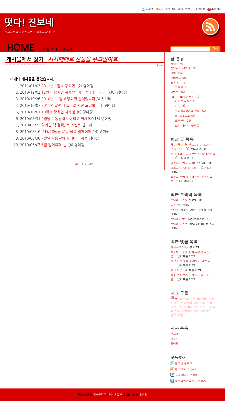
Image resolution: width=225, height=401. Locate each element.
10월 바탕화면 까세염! (59, 112)
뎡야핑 (174, 343)
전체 (177, 64)
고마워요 (178, 78)
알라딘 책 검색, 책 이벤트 (61, 125)
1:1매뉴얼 (197, 311)
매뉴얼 (177, 83)
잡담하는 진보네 (183, 68)
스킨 (196, 307)
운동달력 (186, 303)
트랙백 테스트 (179, 224)
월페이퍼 (202, 298)
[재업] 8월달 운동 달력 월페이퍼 (66, 131)
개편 (192, 298)
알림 (177, 73)
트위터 (187, 307)
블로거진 (176, 307)
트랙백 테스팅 (179, 200)
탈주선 (174, 338)
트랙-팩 (183, 120)
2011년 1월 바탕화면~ (59, 86)
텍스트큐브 (115, 394)
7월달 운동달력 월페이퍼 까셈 (64, 138)
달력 (203, 303)
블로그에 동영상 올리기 (185, 167)
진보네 (174, 333)
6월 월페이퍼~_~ (54, 145)
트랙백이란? (178, 219)
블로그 (184, 298)
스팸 (212, 298)
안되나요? (176, 247)
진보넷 (174, 303)
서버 (196, 303)
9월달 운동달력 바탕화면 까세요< (67, 118)
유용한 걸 (183, 87)
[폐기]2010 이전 (184, 97)
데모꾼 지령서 (186, 101)
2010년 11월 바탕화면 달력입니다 (68, 99)
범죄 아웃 (176, 270)
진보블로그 (99, 394)
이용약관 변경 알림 (182, 163)
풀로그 (204, 307)
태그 (180, 311)
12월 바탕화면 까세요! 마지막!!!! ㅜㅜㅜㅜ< (76, 92)
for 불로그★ (185, 115)
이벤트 (177, 92)
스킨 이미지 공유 (187, 125)
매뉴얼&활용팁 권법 (190, 110)
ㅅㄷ (173, 205)
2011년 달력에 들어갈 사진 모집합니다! (72, 105)
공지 (174, 298)
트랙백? (175, 210)
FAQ (180, 105)
